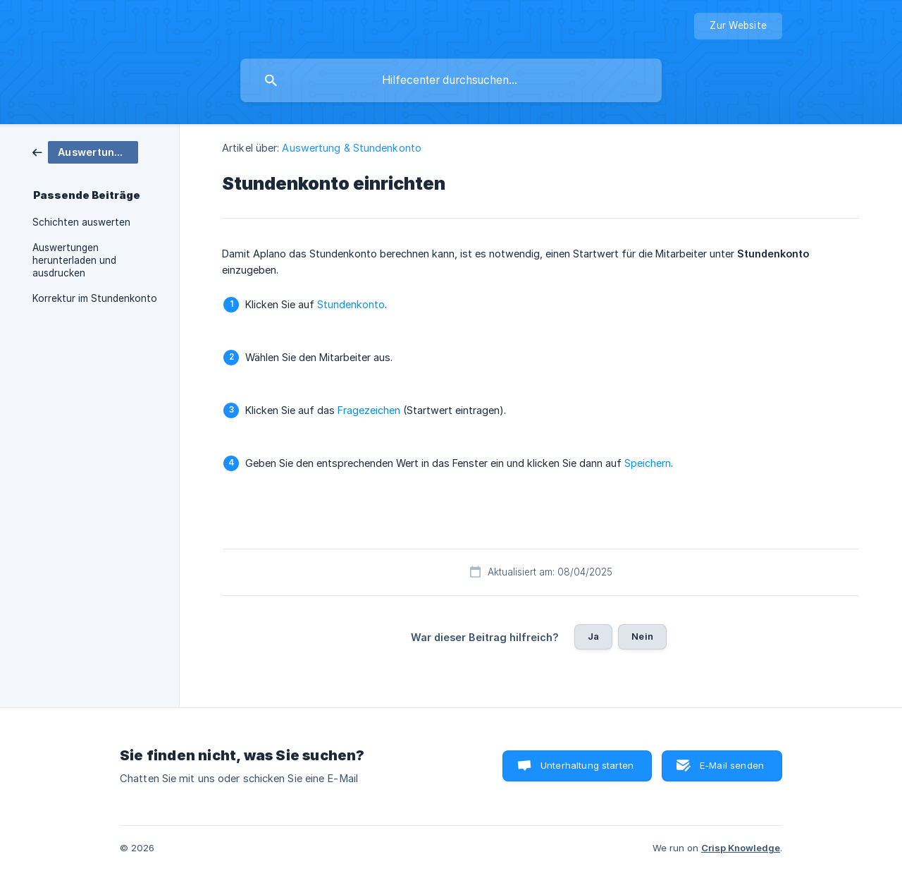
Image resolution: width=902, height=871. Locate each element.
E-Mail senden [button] (732, 765)
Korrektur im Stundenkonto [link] (94, 298)
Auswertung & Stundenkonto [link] (351, 148)
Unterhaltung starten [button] (587, 765)
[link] (85, 151)
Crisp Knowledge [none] (740, 847)
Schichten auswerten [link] (81, 222)
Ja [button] (593, 636)
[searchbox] (451, 80)
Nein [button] (642, 636)
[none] (738, 26)
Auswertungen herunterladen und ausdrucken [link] (74, 260)
